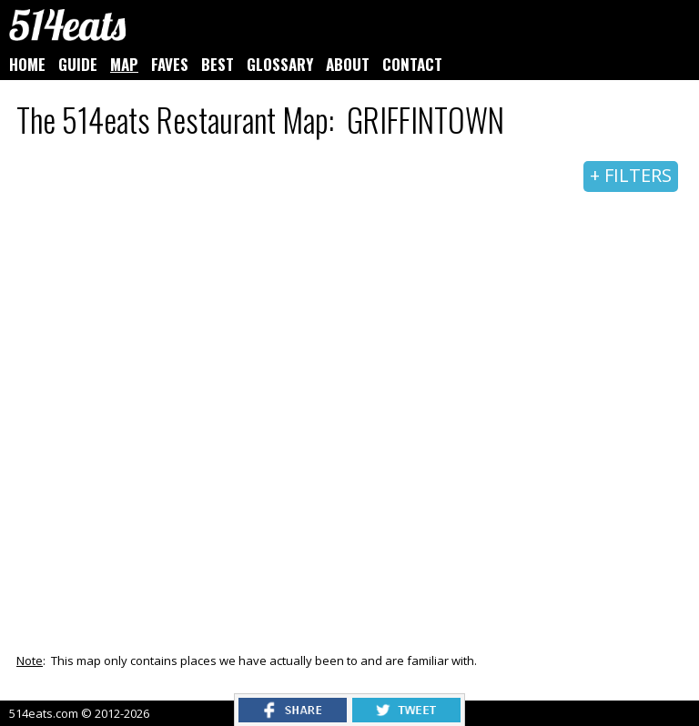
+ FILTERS (631, 175)
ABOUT (348, 64)
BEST (217, 64)
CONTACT (412, 64)
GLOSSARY (280, 64)
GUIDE (77, 64)
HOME (27, 64)
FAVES (169, 64)
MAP (124, 64)
